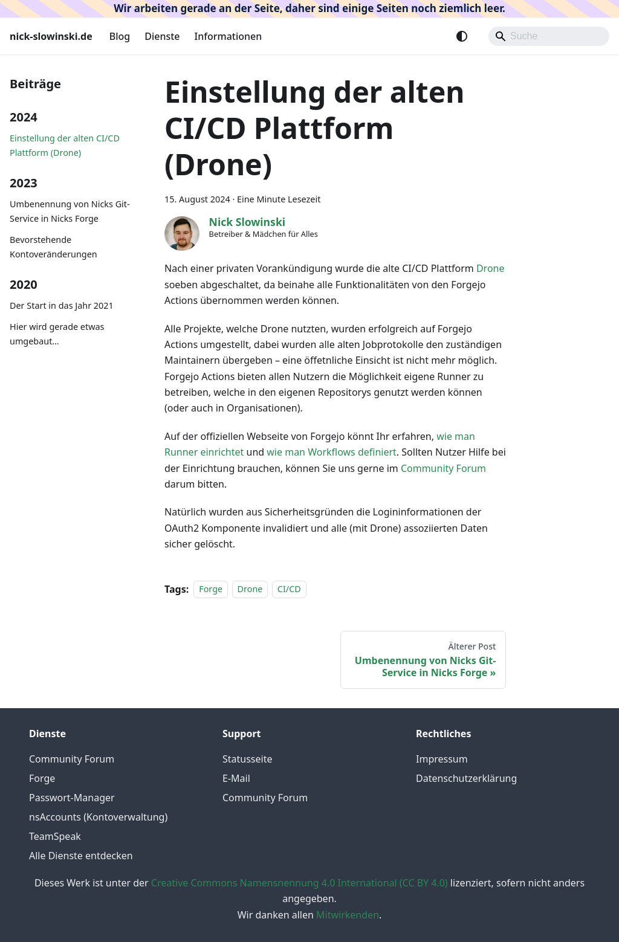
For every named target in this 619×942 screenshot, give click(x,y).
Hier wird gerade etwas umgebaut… (57, 334)
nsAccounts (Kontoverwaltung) (98, 817)
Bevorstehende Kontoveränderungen (53, 247)
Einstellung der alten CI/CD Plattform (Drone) (65, 145)
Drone (490, 268)
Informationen (228, 36)
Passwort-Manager (72, 797)
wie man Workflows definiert (332, 452)
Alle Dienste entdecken (81, 855)
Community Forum (443, 468)
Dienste (162, 36)
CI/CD (289, 589)
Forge (210, 589)
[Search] (548, 36)
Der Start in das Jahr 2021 (62, 305)
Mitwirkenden (347, 914)
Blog (119, 36)
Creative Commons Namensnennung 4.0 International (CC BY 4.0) (299, 882)
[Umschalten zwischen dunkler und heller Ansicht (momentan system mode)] (462, 36)
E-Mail (236, 778)
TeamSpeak (55, 836)
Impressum (442, 759)
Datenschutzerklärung (466, 778)
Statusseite (247, 759)
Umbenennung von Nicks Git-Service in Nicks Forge (70, 211)
